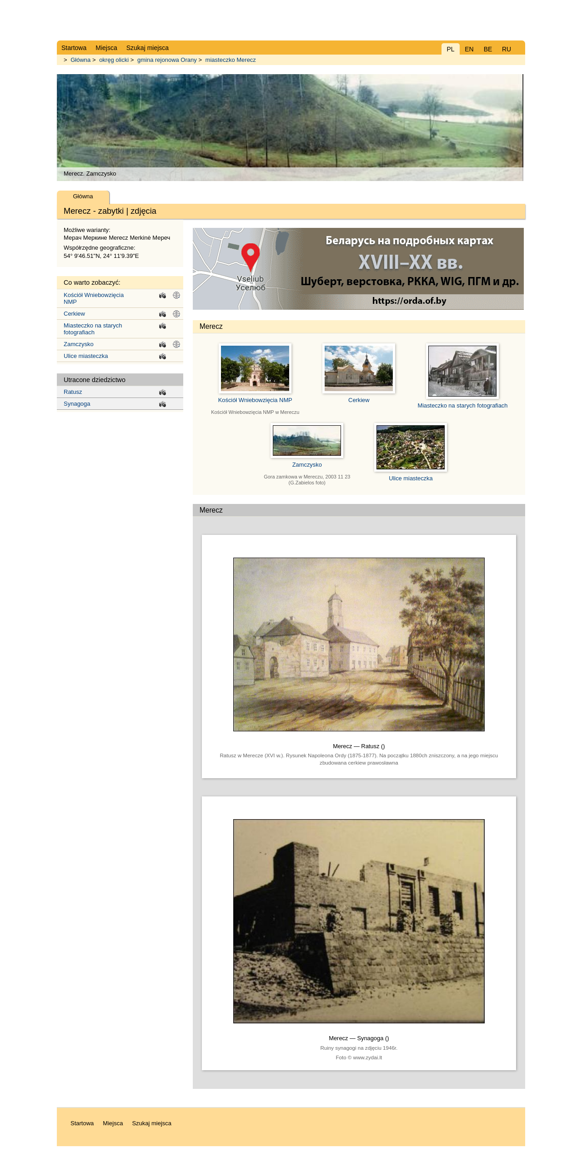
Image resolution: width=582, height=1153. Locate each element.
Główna (80, 59)
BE (488, 49)
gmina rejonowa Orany (167, 59)
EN (469, 49)
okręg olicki (114, 59)
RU (506, 49)
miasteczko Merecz (231, 59)
